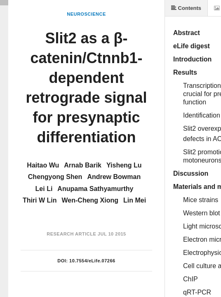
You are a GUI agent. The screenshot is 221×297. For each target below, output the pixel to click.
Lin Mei (134, 200)
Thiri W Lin (40, 200)
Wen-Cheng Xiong (90, 200)
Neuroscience (86, 14)
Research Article (71, 233)
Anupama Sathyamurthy (95, 188)
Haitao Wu (43, 165)
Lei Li (44, 188)
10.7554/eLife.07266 (92, 260)
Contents (186, 8)
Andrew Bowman (114, 176)
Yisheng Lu (124, 165)
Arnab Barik (82, 165)
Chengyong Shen (55, 176)
